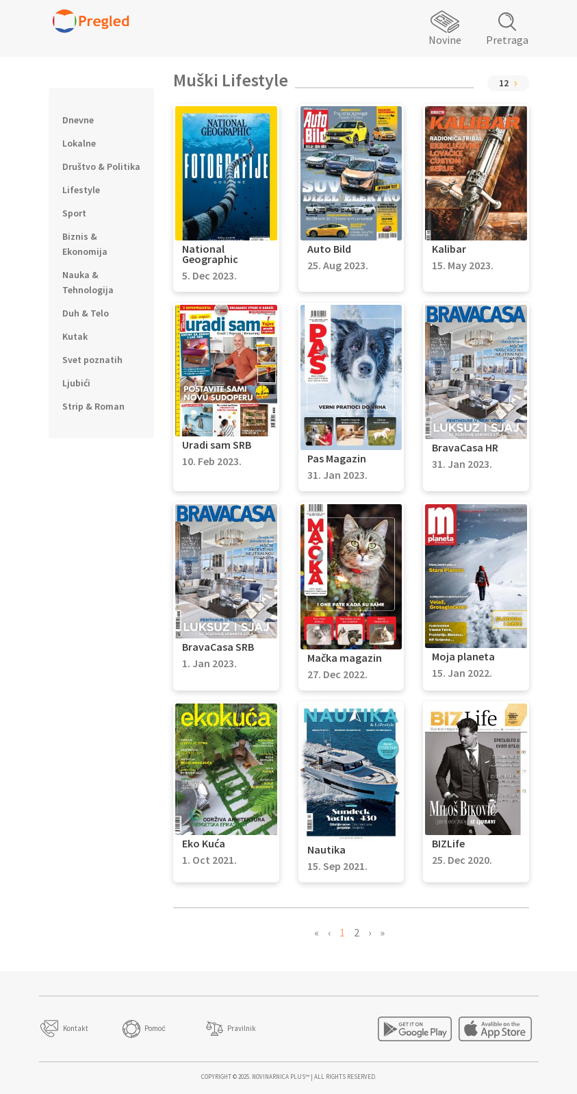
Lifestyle (81, 190)
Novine (444, 40)
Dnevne (78, 120)
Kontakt (75, 1028)
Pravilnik (241, 1028)
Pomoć (155, 1028)
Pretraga (507, 40)
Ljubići (76, 383)
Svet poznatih (92, 359)
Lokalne (79, 143)
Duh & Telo (85, 313)
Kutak (75, 336)
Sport (74, 213)
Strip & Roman (93, 406)
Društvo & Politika (101, 166)
